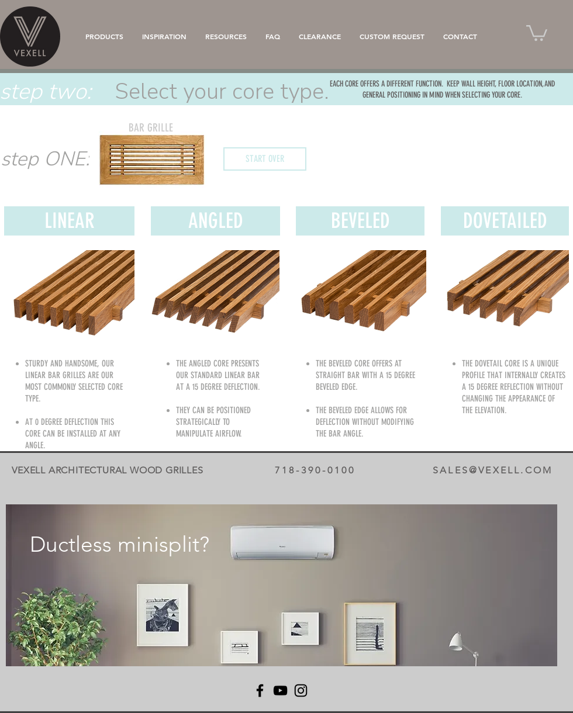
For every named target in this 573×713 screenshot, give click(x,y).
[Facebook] (259, 690)
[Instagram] (300, 690)
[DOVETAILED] (505, 221)
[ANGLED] (215, 221)
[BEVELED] (360, 221)
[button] (536, 32)
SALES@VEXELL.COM (493, 470)
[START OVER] (264, 159)
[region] (281, 585)
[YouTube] (280, 690)
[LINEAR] (69, 221)
